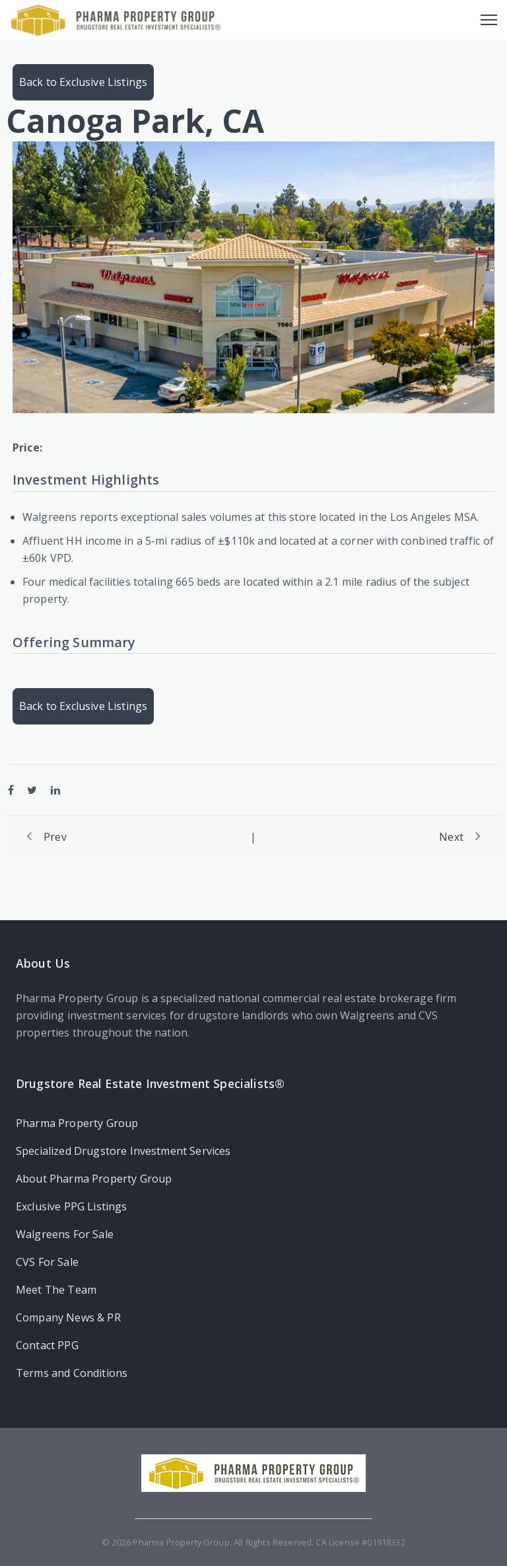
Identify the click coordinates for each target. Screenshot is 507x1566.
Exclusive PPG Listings (71, 1206)
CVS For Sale (47, 1262)
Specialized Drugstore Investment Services (123, 1151)
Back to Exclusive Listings (83, 82)
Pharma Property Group (77, 1123)
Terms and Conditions (71, 1373)
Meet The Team (56, 1289)
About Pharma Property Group (94, 1178)
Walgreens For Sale (65, 1234)
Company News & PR (68, 1317)
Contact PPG (47, 1345)
